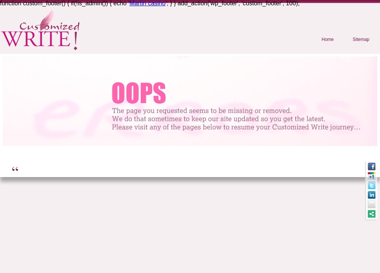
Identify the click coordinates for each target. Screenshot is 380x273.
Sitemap (361, 39)
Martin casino (147, 3)
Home (328, 39)
